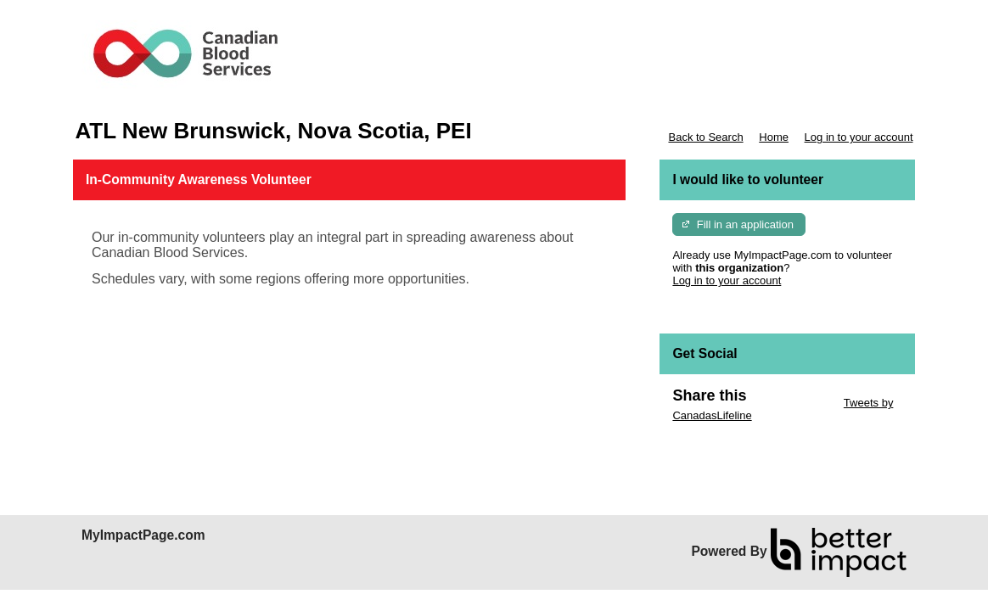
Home (774, 137)
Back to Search (705, 137)
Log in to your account (859, 137)
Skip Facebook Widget (727, 440)
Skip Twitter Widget (793, 402)
